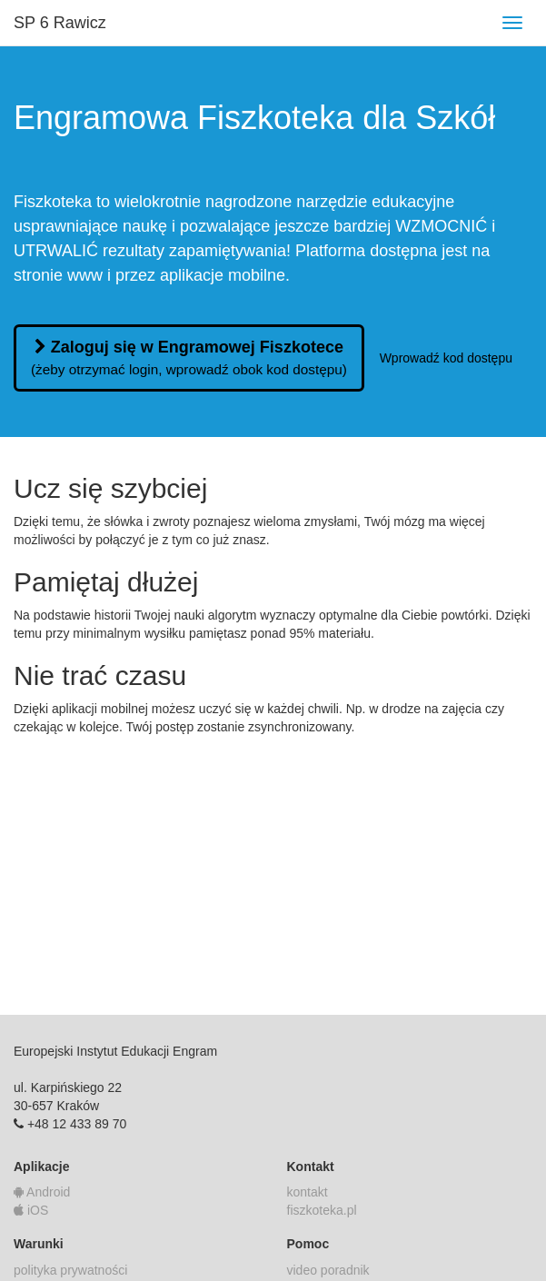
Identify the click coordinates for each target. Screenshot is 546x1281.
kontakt (307, 1192)
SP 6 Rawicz (60, 23)
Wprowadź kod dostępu (446, 358)
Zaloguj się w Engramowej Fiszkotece (189, 357)
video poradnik (328, 1270)
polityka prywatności (70, 1270)
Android (42, 1192)
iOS (31, 1210)
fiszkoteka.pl (322, 1210)
